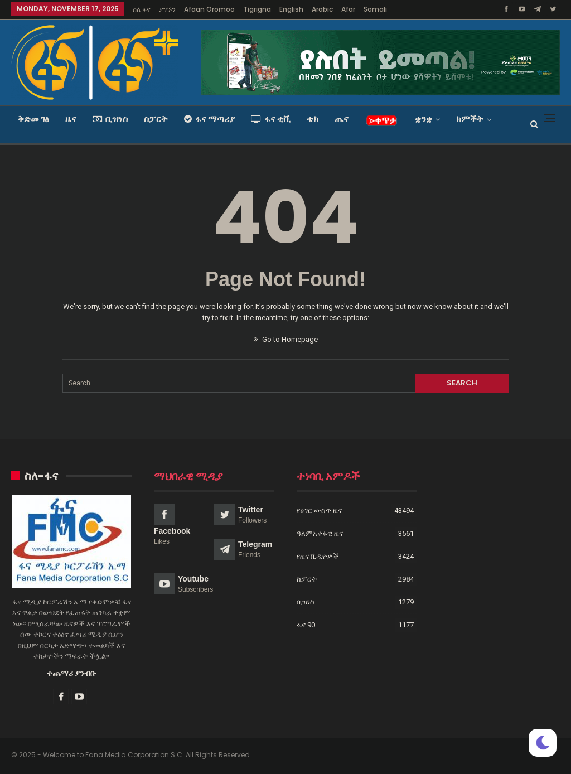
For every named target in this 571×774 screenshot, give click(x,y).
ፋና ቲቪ (271, 119)
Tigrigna (257, 9)
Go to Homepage (286, 339)
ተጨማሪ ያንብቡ (71, 673)
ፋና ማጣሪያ (209, 119)
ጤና (342, 119)
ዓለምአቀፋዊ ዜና (320, 533)
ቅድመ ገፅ (33, 119)
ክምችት (469, 119)
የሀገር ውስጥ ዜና (319, 510)
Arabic (322, 9)
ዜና (70, 119)
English (291, 9)
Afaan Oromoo (209, 9)
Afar (348, 9)
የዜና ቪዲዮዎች (318, 556)
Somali (375, 9)
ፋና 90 (306, 625)
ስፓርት (156, 119)
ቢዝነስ (110, 119)
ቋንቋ (423, 119)
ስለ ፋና (142, 9)
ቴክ (312, 119)
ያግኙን (167, 9)
